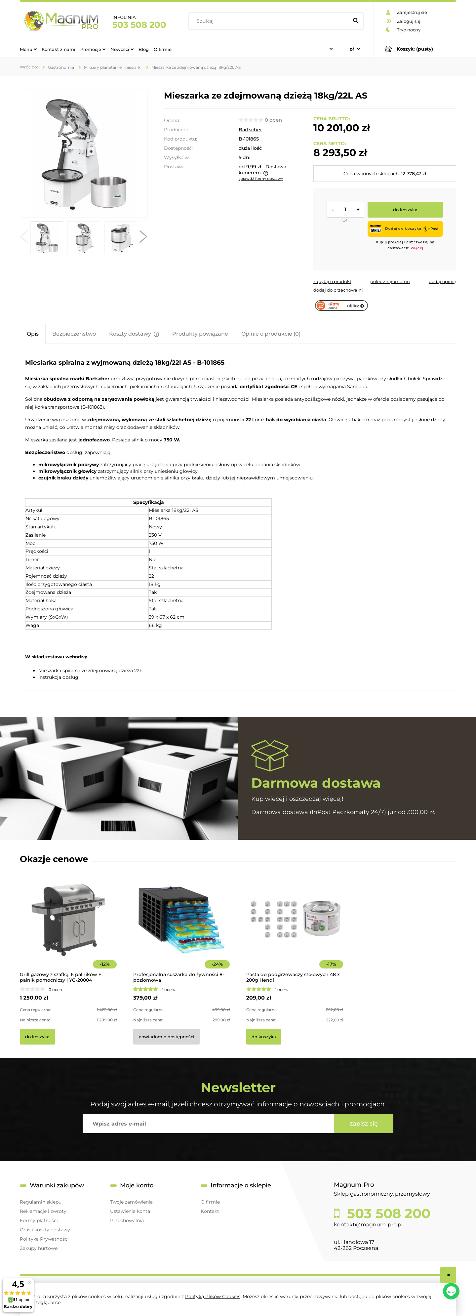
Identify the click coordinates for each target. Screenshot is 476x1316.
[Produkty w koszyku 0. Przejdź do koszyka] (415, 49)
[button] (24, 238)
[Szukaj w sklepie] (269, 21)
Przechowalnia (127, 1220)
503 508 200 (139, 25)
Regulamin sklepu (40, 1202)
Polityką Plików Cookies (212, 1296)
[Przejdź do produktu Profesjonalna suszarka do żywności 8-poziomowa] (181, 929)
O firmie (210, 1202)
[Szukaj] (355, 21)
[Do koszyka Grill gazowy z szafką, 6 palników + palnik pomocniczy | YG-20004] (37, 1037)
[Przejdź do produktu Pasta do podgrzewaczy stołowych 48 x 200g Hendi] (294, 929)
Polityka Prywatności (44, 1239)
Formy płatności (39, 1220)
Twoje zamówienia (131, 1202)
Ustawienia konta (130, 1211)
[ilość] (345, 210)
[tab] (33, 334)
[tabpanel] (238, 518)
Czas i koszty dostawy (45, 1230)
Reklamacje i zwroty (43, 1211)
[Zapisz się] (363, 1123)
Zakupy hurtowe (39, 1248)
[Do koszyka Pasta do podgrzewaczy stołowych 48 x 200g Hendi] (263, 1037)
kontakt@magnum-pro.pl (368, 1224)
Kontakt (210, 1211)
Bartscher (250, 130)
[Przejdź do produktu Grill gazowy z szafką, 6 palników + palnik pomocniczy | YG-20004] (68, 929)
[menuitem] (28, 49)
